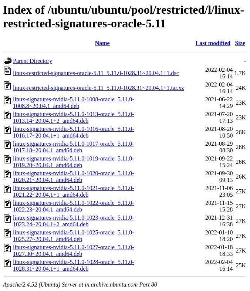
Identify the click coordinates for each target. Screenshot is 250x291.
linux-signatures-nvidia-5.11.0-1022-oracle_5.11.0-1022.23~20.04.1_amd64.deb (73, 206)
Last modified (213, 43)
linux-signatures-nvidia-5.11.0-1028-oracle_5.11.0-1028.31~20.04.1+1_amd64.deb (73, 265)
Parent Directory (32, 61)
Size (240, 43)
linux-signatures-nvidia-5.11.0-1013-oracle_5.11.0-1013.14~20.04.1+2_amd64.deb (73, 117)
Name (102, 43)
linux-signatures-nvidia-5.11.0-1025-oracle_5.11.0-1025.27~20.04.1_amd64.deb (73, 235)
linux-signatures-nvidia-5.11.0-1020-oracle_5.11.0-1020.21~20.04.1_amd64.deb (73, 176)
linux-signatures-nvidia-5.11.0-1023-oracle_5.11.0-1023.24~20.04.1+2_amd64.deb (73, 220)
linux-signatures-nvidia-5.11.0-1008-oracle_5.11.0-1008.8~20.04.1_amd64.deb (73, 102)
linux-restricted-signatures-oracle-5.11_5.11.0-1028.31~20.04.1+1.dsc (96, 73)
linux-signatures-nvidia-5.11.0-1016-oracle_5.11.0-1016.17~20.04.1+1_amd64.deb (73, 132)
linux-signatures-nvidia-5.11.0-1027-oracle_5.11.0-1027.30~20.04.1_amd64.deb (73, 250)
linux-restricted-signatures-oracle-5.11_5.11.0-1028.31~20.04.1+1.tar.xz (98, 88)
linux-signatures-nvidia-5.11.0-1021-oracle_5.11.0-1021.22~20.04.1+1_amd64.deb (73, 191)
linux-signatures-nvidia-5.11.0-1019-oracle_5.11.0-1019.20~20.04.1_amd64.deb (73, 161)
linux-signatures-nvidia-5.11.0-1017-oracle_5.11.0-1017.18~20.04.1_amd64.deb (73, 147)
